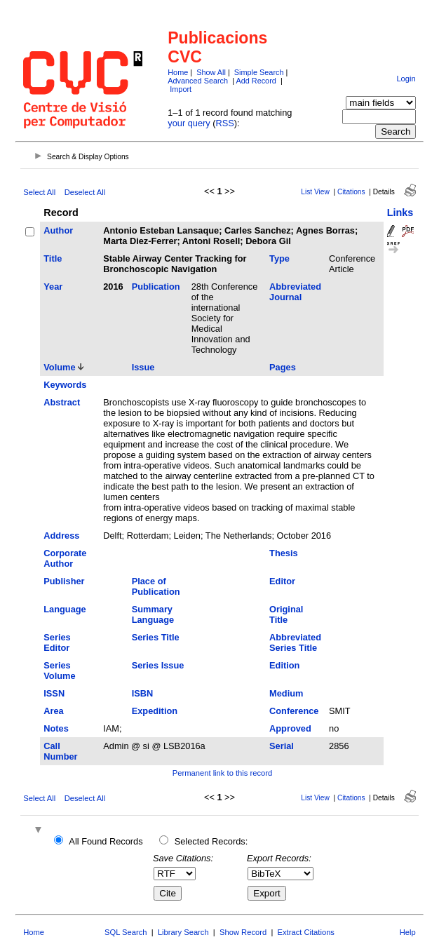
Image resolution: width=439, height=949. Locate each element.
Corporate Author (64, 558)
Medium (286, 693)
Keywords (64, 384)
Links (400, 212)
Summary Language (153, 614)
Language (64, 609)
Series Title (156, 637)
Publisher (63, 581)
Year (52, 286)
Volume (59, 367)
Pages (282, 367)
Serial (281, 746)
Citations (351, 192)
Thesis (283, 553)
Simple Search (259, 72)
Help (408, 932)
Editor (282, 581)
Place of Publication (156, 586)
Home (178, 72)
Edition (284, 665)
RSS (225, 123)
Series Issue (158, 665)
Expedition (154, 711)
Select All (39, 192)
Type (279, 258)
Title (52, 258)
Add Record (256, 80)
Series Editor (56, 642)
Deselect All (85, 192)
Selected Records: (211, 841)
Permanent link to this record (222, 773)
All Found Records (105, 841)
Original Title (286, 614)
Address (61, 535)
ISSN (54, 693)
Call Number (60, 751)
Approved (290, 728)
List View (315, 192)
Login (405, 78)
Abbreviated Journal (295, 291)
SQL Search (125, 932)
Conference (293, 711)
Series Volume (59, 670)
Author (58, 230)
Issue (143, 367)
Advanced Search (198, 80)
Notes (56, 728)
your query (189, 123)
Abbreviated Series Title (295, 642)
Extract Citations (306, 932)
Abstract (61, 402)
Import (180, 89)
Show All (211, 72)
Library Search (183, 932)
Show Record (242, 932)
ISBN (143, 693)
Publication (156, 286)
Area (53, 711)
